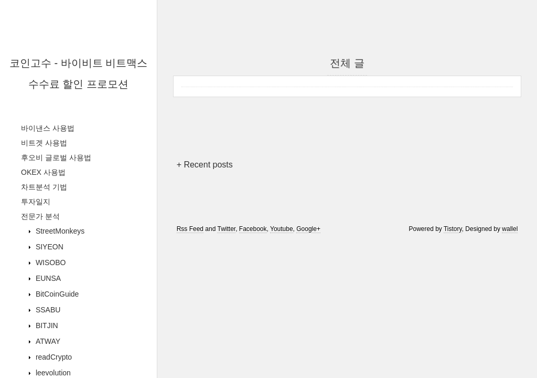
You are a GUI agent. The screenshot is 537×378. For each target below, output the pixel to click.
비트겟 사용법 (44, 143)
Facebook (253, 229)
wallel (510, 229)
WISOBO (50, 262)
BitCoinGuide (56, 294)
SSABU (47, 310)
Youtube (281, 229)
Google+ (308, 229)
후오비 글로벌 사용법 (56, 157)
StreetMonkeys (59, 231)
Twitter (226, 229)
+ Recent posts (205, 164)
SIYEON (48, 247)
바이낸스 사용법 (47, 128)
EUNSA (47, 278)
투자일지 (35, 201)
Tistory (453, 229)
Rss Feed (190, 229)
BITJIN (46, 325)
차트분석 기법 (44, 187)
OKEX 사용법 (43, 172)
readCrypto (53, 357)
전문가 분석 (40, 216)
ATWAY (47, 341)
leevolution (52, 373)
